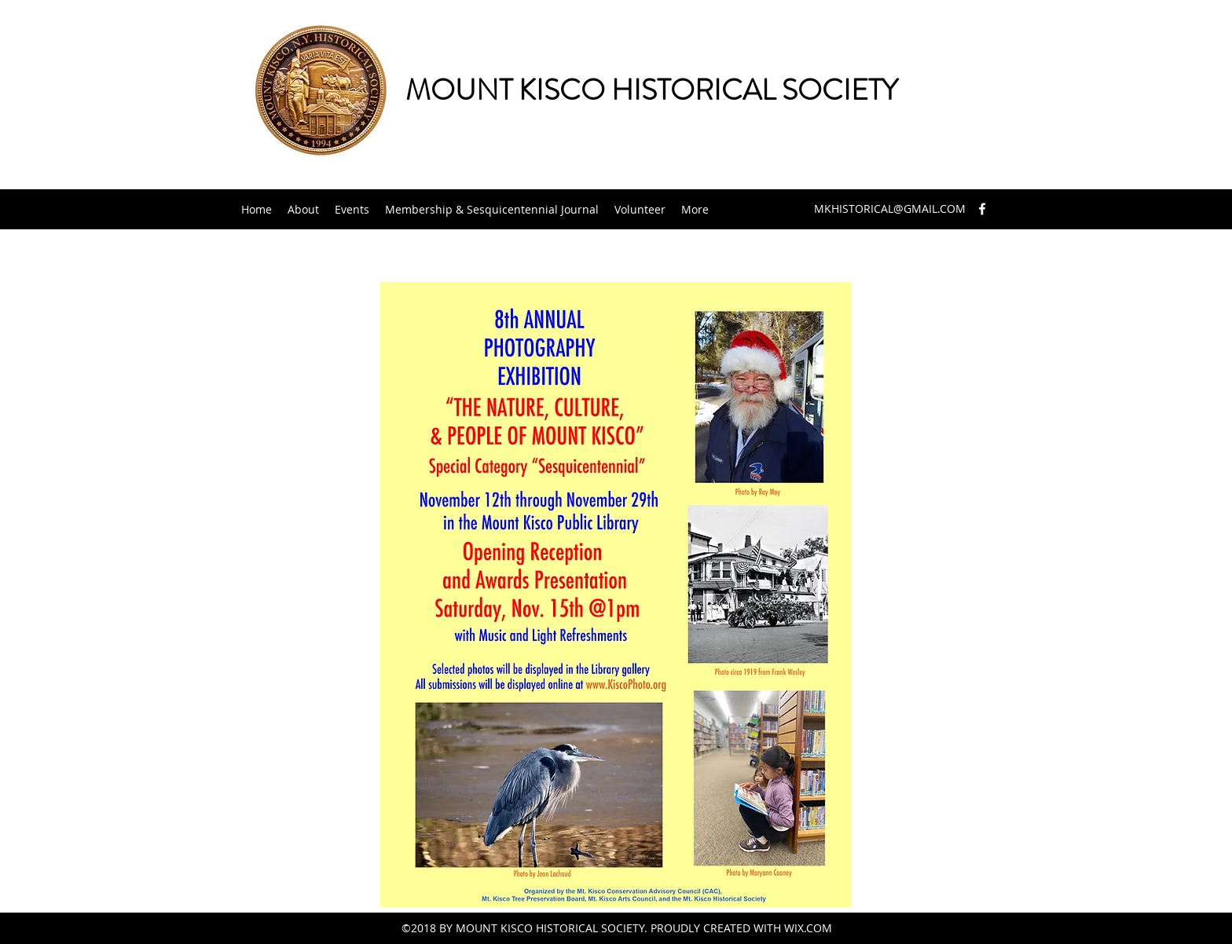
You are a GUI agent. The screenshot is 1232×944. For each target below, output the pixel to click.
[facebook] (982, 209)
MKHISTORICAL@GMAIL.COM (890, 208)
